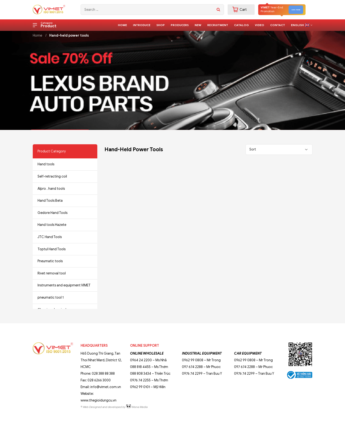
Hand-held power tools (69, 35)
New (198, 25)
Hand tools (46, 164)
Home (122, 25)
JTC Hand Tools (50, 237)
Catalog (241, 25)
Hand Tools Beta (50, 201)
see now (295, 9)
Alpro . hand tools (51, 189)
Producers (180, 25)
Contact (277, 25)
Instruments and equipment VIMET (64, 285)
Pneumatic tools (50, 261)
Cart (239, 9)
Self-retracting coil (52, 176)
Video (259, 25)
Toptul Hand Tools (52, 249)
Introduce (141, 25)
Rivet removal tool (52, 273)
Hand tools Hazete (52, 225)
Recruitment (217, 25)
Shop (160, 25)
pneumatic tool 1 (51, 297)
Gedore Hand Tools (52, 213)
